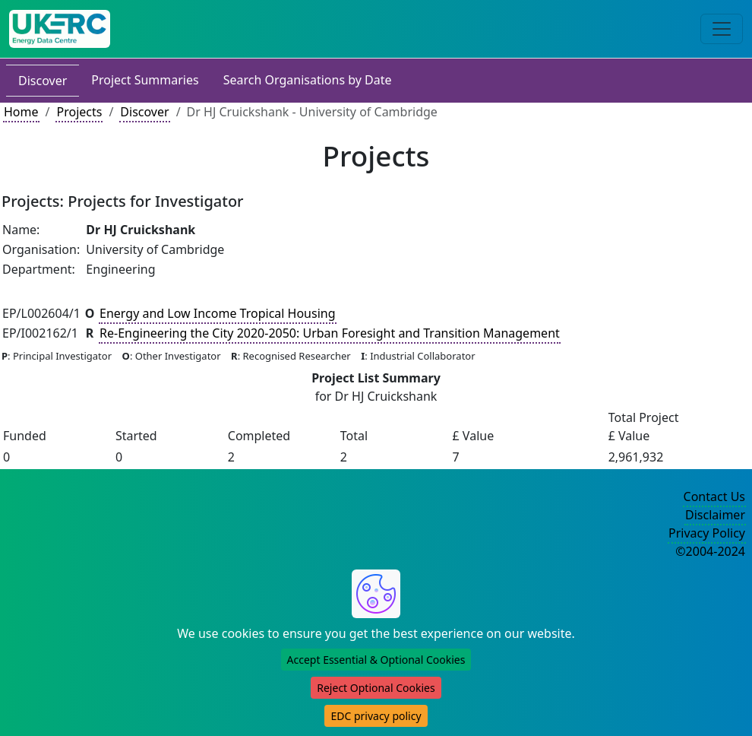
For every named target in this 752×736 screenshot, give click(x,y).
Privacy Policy (706, 533)
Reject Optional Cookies (375, 687)
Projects (79, 111)
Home (21, 111)
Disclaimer (715, 514)
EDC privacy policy (375, 716)
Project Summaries (144, 79)
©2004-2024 (710, 551)
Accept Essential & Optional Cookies (376, 659)
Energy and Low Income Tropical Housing (218, 313)
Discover (42, 80)
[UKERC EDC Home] (59, 29)
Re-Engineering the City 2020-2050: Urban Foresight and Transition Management (330, 333)
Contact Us (714, 496)
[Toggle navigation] (721, 29)
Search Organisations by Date (307, 79)
